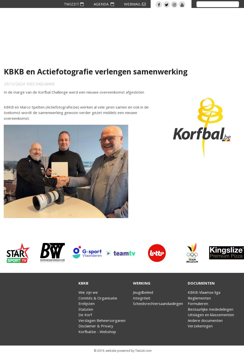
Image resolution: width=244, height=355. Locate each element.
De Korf (85, 314)
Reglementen (199, 298)
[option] (17, 253)
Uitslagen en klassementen (211, 314)
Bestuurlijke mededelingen (210, 309)
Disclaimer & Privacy (95, 325)
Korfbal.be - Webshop (97, 331)
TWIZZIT (74, 3)
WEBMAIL (135, 3)
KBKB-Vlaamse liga (204, 292)
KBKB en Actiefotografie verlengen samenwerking (95, 71)
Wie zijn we (88, 292)
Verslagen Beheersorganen (101, 320)
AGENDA (104, 3)
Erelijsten (86, 303)
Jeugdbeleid (143, 292)
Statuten (85, 309)
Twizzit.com (143, 351)
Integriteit (141, 298)
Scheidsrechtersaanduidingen (158, 303)
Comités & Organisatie (97, 298)
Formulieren (198, 303)
